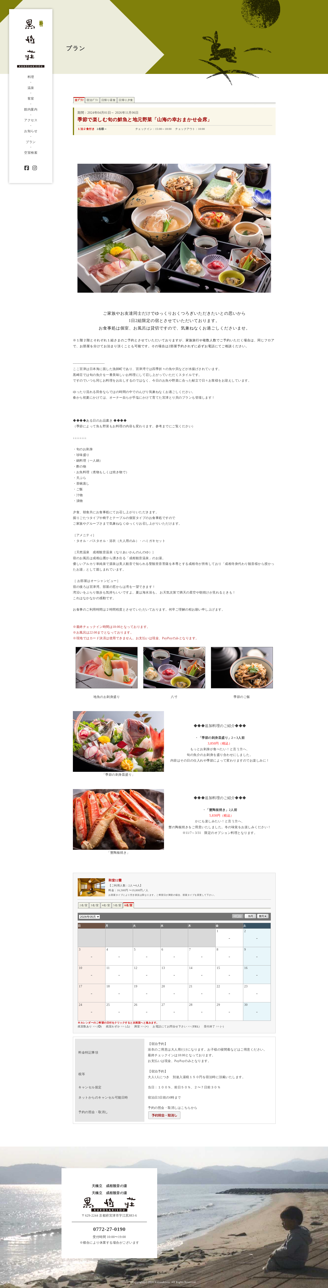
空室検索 (30, 152)
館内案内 (30, 109)
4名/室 (106, 905)
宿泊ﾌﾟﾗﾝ (92, 100)
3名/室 (95, 905)
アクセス (30, 120)
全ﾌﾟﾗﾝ (79, 100)
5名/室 (117, 905)
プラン (31, 142)
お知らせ (30, 131)
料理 (31, 77)
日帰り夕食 (126, 100)
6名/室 (128, 905)
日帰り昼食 (108, 100)
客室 (31, 98)
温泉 (31, 88)
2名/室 (83, 905)
